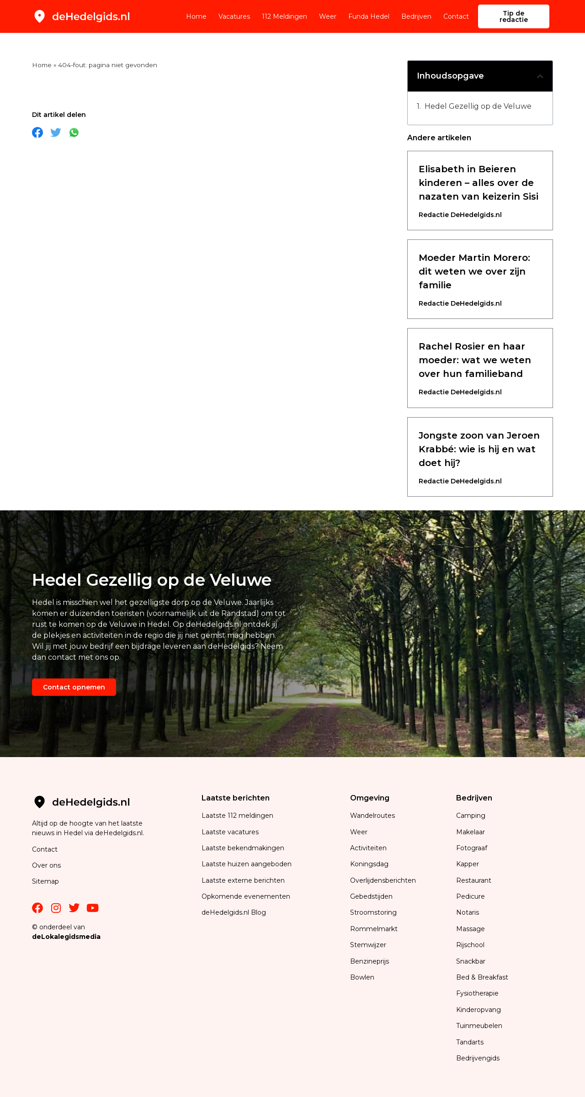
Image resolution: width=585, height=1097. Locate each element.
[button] (540, 76)
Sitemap (46, 881)
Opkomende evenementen (246, 896)
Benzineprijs (369, 961)
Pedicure (470, 896)
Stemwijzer (368, 945)
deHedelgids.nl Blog (234, 912)
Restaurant (473, 880)
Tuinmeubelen (479, 1026)
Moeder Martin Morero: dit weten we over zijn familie (474, 271)
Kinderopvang (478, 1010)
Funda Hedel (368, 16)
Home (196, 16)
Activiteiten (368, 848)
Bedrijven (416, 16)
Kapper (468, 864)
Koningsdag (369, 864)
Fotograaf (472, 848)
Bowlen (362, 977)
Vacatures (234, 16)
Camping (471, 815)
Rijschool (470, 945)
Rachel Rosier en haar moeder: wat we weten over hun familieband (475, 360)
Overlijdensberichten (384, 880)
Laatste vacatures (230, 832)
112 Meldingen (284, 16)
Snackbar (470, 961)
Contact (456, 16)
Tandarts (470, 1042)
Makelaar (470, 832)
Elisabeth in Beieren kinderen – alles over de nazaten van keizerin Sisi (478, 183)
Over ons (46, 865)
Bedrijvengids (478, 1058)
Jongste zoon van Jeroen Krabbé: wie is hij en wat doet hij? (479, 449)
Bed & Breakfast (482, 977)
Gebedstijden (371, 896)
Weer (327, 16)
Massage (470, 929)
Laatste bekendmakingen (243, 848)
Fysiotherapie (477, 993)
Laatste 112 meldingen (237, 815)
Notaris (467, 912)
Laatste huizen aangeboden (247, 864)
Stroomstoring (373, 912)
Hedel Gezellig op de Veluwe (478, 106)
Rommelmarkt (374, 929)
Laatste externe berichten (243, 880)
